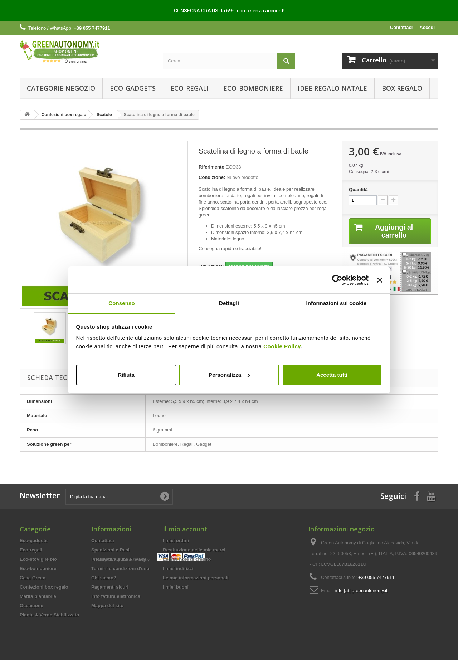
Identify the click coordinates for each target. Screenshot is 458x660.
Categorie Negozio (61, 88)
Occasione (31, 605)
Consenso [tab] (121, 303)
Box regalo (402, 88)
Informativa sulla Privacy (118, 559)
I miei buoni (176, 587)
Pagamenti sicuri (109, 587)
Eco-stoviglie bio (38, 559)
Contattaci (401, 27)
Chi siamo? (103, 577)
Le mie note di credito (187, 559)
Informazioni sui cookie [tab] (336, 303)
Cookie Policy (282, 346)
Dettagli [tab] (229, 303)
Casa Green (32, 577)
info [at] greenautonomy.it (361, 590)
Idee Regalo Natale (332, 88)
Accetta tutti (331, 375)
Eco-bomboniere (253, 88)
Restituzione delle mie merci (194, 549)
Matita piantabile (38, 596)
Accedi (427, 27)
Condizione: (212, 177)
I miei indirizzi (178, 568)
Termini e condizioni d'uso (120, 568)
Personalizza (229, 375)
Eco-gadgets (133, 88)
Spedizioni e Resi (110, 549)
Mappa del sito (107, 605)
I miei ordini (176, 540)
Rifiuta (126, 375)
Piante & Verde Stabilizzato (49, 615)
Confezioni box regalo (44, 587)
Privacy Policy (105, 618)
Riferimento (211, 167)
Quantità (358, 189)
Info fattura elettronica (115, 596)
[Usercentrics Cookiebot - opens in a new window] (337, 280)
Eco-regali (189, 88)
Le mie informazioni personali (195, 577)
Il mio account (185, 529)
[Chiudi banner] (379, 280)
